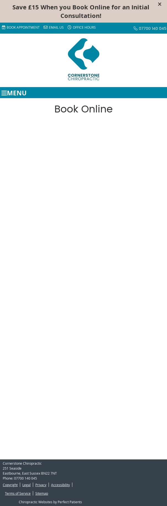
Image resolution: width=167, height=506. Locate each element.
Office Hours (82, 27)
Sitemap (41, 493)
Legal (26, 485)
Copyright (10, 485)
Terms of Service (18, 493)
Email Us (54, 27)
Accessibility (60, 485)
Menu (13, 93)
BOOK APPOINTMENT (21, 27)
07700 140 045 (152, 29)
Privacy (40, 485)
